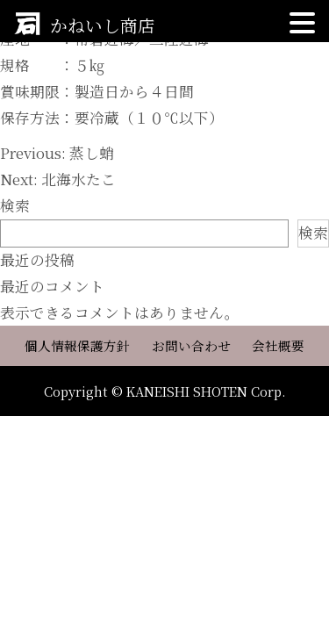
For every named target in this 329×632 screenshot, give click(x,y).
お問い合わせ (191, 346)
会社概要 (278, 346)
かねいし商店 (102, 25)
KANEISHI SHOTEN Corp (204, 391)
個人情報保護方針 (77, 346)
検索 (15, 205)
